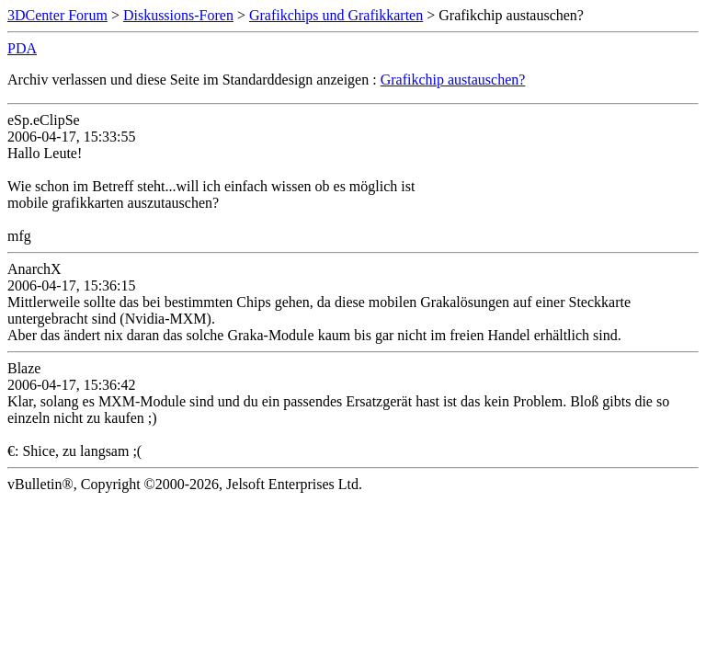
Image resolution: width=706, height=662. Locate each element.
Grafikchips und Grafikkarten (336, 15)
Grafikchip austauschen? (453, 79)
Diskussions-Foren (178, 15)
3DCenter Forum (57, 15)
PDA (22, 48)
